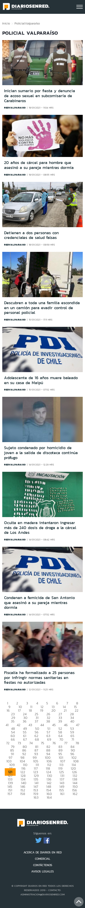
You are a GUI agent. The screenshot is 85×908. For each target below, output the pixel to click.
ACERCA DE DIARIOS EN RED (43, 852)
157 (9, 793)
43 (30, 725)
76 (54, 743)
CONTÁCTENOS (42, 865)
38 (48, 721)
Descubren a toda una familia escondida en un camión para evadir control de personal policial (42, 308)
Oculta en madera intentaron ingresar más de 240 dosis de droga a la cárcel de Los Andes (40, 527)
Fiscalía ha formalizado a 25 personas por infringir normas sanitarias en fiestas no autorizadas (39, 677)
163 (36, 797)
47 (77, 725)
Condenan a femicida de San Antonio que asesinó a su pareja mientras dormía (39, 602)
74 (31, 743)
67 (25, 739)
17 (19, 710)
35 (13, 721)
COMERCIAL (42, 859)
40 (72, 721)
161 (62, 793)
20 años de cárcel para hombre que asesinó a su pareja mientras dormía (39, 165)
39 (60, 721)
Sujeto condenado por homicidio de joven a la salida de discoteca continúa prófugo (41, 452)
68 (37, 739)
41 (7, 725)
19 (41, 710)
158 (22, 793)
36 (25, 721)
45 (54, 725)
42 (18, 725)
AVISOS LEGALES (42, 871)
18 (30, 710)
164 (49, 797)
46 (66, 725)
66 (13, 739)
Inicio (6, 23)
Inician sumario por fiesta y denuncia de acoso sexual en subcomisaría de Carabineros (39, 96)
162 (75, 793)
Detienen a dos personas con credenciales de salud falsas (31, 235)
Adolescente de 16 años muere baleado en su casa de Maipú (41, 380)
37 (36, 721)
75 (42, 743)
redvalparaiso (15, 107)
